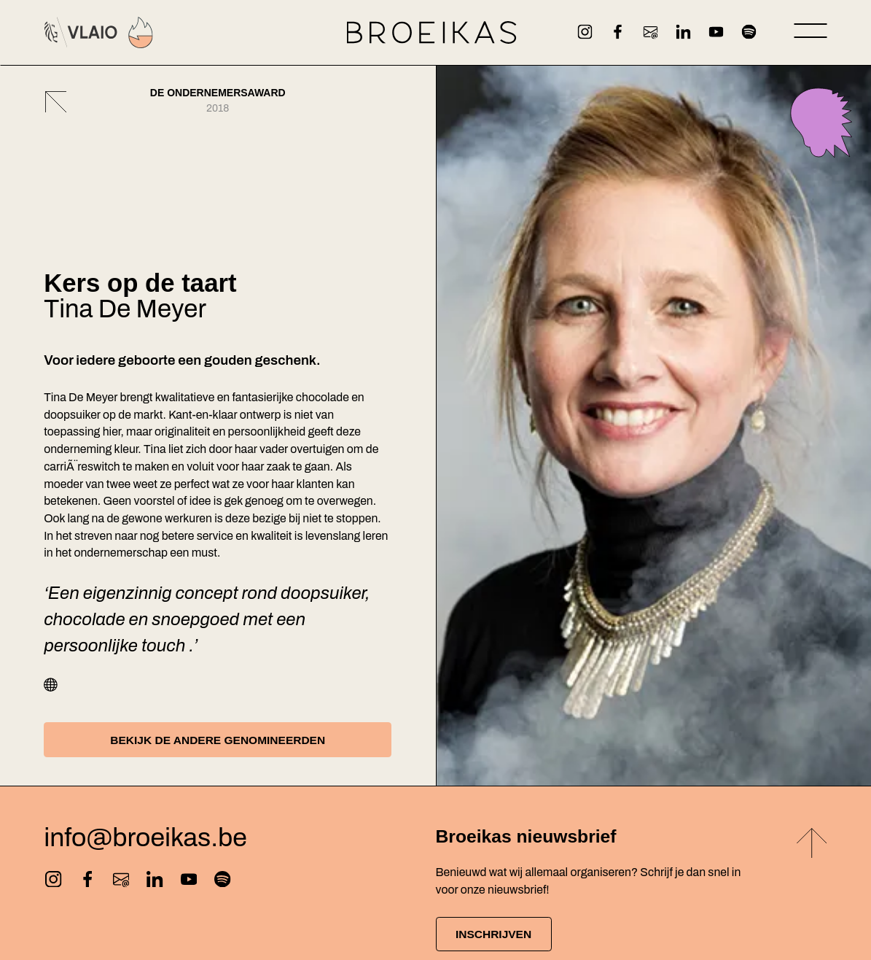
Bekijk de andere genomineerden (218, 739)
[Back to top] (811, 845)
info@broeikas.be (145, 838)
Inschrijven (497, 935)
